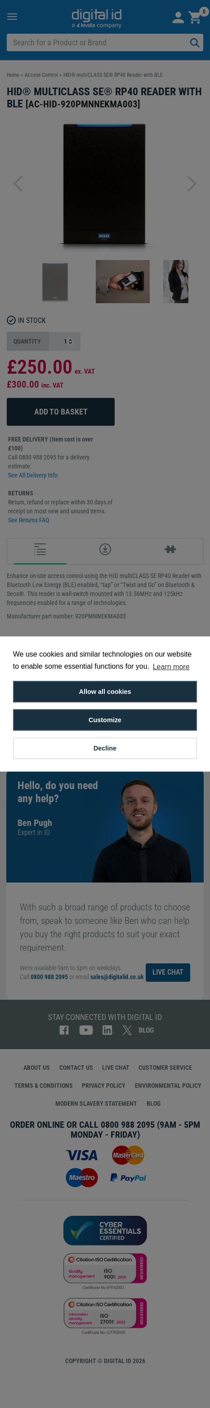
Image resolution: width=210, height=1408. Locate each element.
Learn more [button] (171, 667)
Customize (105, 720)
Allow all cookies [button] (105, 691)
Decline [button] (105, 748)
